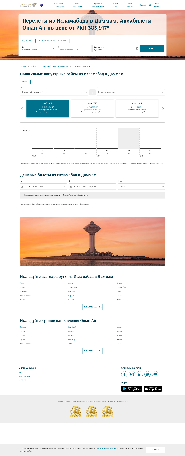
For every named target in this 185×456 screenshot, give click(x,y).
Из (23, 47)
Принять (155, 450)
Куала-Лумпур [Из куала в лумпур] (25, 296)
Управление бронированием (101, 5)
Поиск (152, 49)
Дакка (70, 283)
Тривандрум (72, 287)
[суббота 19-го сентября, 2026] (128, 138)
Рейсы (33, 66)
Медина (120, 331)
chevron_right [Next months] (163, 108)
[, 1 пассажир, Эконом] (45, 41)
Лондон (71, 344)
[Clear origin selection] (86, 92)
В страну (60, 401)
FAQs (20, 373)
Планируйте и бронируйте (63, 5)
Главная (23, 66)
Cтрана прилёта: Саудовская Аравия (54, 66)
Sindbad (143, 5)
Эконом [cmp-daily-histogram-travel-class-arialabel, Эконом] (24, 82)
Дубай (22, 339)
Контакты (22, 380)
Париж (22, 331)
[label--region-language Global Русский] (157, 5)
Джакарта (120, 300)
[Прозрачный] (54, 48)
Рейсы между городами (79, 401)
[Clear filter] (64, 187)
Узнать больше (133, 5)
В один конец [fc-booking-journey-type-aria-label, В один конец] (27, 41)
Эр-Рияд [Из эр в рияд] (23, 335)
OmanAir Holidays (115, 5)
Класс (120, 181)
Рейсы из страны (122, 401)
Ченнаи (119, 283)
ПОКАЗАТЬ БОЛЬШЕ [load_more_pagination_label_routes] (92, 307)
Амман (70, 335)
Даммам (23, 327)
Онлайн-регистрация (77, 5)
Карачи (71, 296)
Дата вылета (99, 47)
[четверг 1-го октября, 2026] (150, 148)
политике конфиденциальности (106, 448)
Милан (70, 331)
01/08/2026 (98, 50)
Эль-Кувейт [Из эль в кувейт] (72, 327)
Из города (111, 401)
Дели (22, 283)
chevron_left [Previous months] (22, 108)
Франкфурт (72, 339)
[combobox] (37, 50)
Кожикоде (23, 291)
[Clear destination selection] (163, 92)
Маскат (23, 287)
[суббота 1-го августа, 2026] (107, 148)
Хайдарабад (121, 287)
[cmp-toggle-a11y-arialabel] (92, 92)
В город (67, 401)
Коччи (119, 291)
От (21, 88)
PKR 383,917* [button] (92, 28)
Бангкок (71, 300)
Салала (119, 296)
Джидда (120, 339)
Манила (23, 300)
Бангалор (71, 291)
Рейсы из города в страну (98, 401)
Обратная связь (24, 376)
